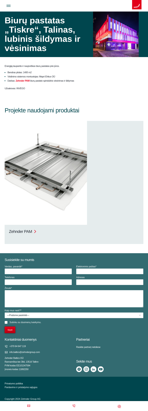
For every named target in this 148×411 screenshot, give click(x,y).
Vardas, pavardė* (38, 269)
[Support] (119, 406)
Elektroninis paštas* (109, 269)
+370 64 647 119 (17, 346)
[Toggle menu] (9, 6)
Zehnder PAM (22, 81)
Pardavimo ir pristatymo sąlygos (21, 387)
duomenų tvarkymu (31, 322)
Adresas (109, 280)
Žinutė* (74, 297)
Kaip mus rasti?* (74, 313)
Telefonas (38, 280)
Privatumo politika (14, 383)
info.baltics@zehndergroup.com (24, 352)
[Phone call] (74, 406)
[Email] (28, 406)
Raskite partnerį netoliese (88, 347)
